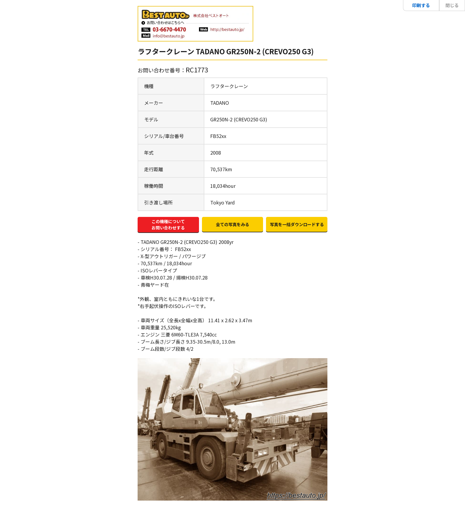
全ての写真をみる (232, 224)
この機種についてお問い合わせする (168, 224)
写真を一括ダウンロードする (297, 224)
